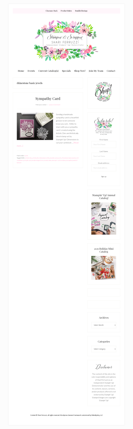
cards (26, 156)
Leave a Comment (54, 105)
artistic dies (28, 158)
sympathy (69, 160)
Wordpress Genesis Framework (70, 415)
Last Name (104, 151)
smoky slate (47, 160)
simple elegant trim (38, 160)
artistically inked (37, 158)
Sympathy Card (47, 98)
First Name (104, 140)
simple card (27, 160)
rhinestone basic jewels (69, 158)
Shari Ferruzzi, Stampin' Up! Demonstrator (66, 41)
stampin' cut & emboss (59, 160)
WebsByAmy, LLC (97, 415)
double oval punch (55, 158)
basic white (46, 158)
